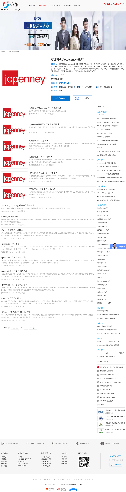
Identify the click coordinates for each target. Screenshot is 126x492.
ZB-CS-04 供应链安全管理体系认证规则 (108, 200)
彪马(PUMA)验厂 (102, 274)
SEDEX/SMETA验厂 (24, 459)
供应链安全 (101, 186)
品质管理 (100, 160)
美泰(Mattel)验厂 (102, 288)
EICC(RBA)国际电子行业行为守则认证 (108, 122)
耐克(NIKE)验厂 (102, 295)
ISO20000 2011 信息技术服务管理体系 (108, 345)
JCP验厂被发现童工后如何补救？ (43, 189)
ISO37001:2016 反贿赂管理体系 (106, 356)
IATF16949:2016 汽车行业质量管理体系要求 (109, 177)
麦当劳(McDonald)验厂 (103, 233)
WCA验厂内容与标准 (106, 386)
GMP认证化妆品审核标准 (107, 393)
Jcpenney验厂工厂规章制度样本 (14, 285)
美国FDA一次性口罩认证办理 (115, 410)
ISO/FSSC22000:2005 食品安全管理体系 (108, 333)
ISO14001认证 (46, 463)
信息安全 (100, 338)
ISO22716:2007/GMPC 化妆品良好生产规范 (109, 170)
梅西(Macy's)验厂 (102, 292)
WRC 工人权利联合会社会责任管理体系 (108, 151)
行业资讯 (63, 479)
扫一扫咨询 (84, 98)
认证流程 (64, 459)
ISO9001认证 (45, 466)
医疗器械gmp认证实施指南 (107, 397)
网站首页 (36, 479)
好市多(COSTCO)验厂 (103, 215)
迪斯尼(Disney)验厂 (102, 208)
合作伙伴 (4, 463)
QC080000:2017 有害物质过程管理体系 (108, 174)
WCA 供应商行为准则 (103, 129)
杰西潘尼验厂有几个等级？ (40, 157)
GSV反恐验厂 (22, 466)
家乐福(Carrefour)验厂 (103, 252)
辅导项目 (42, 5)
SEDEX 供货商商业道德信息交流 (106, 118)
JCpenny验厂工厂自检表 (11, 298)
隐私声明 (64, 463)
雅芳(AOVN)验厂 (102, 237)
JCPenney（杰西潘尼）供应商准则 (15, 312)
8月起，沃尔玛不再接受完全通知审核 (110, 382)
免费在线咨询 (60, 98)
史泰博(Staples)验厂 (102, 284)
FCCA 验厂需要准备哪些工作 (108, 378)
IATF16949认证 (46, 459)
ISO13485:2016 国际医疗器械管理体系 (108, 166)
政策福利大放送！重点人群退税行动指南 (111, 367)
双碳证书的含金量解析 (106, 371)
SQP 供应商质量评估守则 (104, 133)
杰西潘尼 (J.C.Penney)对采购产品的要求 (17, 205)
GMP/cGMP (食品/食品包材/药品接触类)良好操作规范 (111, 181)
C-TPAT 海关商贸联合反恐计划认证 (107, 196)
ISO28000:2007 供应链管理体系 (106, 189)
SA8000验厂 (22, 461)
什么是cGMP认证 (105, 389)
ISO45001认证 (46, 461)
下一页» (32, 328)
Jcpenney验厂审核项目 (10, 244)
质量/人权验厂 (102, 112)
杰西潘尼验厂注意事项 (38, 141)
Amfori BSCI (100, 115)
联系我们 (77, 5)
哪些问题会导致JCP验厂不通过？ (43, 173)
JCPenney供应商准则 (9, 217)
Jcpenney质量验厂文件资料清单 (14, 271)
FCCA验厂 (100, 148)
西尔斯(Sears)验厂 (102, 299)
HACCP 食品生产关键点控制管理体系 (108, 330)
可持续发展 (56, 5)
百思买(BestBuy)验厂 (103, 255)
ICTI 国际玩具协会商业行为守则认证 (107, 140)
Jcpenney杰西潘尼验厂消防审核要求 (44, 124)
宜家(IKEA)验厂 (102, 241)
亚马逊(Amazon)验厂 (103, 230)
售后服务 (64, 461)
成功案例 (67, 5)
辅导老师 (4, 461)
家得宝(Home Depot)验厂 (104, 303)
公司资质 (4, 459)
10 (98, 401)
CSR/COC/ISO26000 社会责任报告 (107, 144)
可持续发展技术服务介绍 (107, 374)
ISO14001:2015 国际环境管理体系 (106, 318)
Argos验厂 (100, 277)
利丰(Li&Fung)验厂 (102, 266)
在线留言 (90, 479)
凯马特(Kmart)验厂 (102, 263)
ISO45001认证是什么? (106, 401)
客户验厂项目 (101, 205)
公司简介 (4, 457)
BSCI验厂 (21, 457)
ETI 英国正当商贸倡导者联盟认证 (107, 155)
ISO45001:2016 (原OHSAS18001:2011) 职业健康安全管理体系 (111, 353)
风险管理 (100, 350)
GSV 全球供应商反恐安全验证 (106, 193)
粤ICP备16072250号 (75, 484)
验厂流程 (64, 457)
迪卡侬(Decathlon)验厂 (103, 281)
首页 (10, 51)
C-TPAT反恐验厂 (23, 463)
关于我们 (32, 5)
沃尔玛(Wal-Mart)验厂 (103, 212)
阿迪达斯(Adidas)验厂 (103, 270)
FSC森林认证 (45, 457)
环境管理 (100, 308)
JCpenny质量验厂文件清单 (12, 230)
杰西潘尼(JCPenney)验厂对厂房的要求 (45, 108)
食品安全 (100, 323)
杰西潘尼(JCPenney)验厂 (104, 219)
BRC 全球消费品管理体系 (104, 326)
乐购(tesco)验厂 (101, 259)
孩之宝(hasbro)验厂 (102, 222)
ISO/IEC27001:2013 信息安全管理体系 (108, 341)
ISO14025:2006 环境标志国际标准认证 (108, 314)
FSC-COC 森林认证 (102, 311)
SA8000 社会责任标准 (103, 137)
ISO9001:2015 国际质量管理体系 (106, 163)
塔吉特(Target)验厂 (102, 226)
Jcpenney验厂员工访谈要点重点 (14, 257)
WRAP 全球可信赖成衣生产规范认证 (107, 126)
